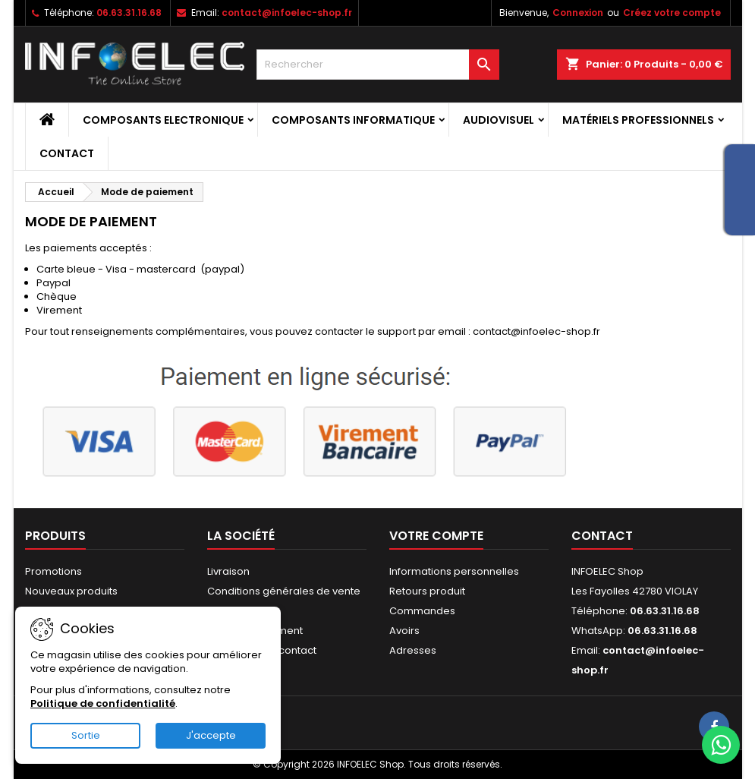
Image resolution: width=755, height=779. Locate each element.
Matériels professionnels (638, 120)
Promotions (53, 571)
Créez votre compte (672, 12)
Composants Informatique (353, 120)
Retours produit (427, 591)
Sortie (85, 735)
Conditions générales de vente (283, 591)
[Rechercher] (377, 64)
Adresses (412, 650)
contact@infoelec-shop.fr (287, 12)
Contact (66, 153)
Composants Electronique (163, 120)
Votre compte (436, 535)
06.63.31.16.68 (129, 12)
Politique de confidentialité (102, 703)
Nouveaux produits (71, 591)
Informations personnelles (454, 571)
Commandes (422, 611)
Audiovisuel (498, 120)
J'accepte (211, 735)
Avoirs (404, 630)
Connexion (577, 12)
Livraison (228, 571)
